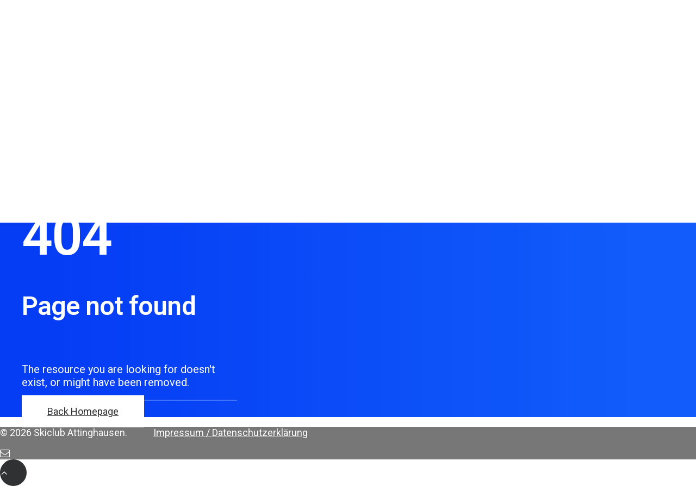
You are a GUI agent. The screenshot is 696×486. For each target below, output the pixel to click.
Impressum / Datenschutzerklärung (230, 432)
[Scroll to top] (13, 472)
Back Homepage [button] (83, 411)
